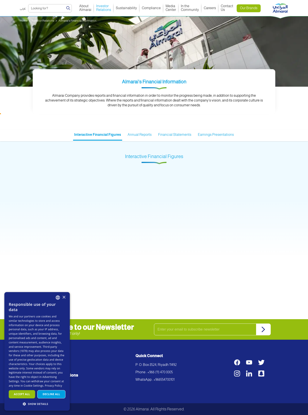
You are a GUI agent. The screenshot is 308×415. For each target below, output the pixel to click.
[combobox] (58, 297)
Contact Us (227, 8)
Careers (210, 8)
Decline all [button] (51, 394)
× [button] (63, 297)
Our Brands (248, 8)
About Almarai (85, 8)
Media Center (171, 8)
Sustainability (126, 8)
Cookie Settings (33, 385)
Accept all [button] (22, 394)
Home (23, 20)
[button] (37, 403)
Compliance (151, 8)
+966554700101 (164, 379)
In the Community (190, 8)
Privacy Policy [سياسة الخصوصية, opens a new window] (53, 385)
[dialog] (37, 351)
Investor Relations (103, 8)
